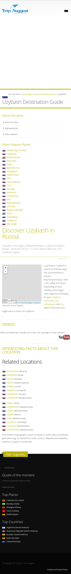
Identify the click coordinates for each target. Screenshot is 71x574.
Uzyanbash (20, 406)
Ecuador (15, 534)
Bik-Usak (12, 224)
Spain (10, 538)
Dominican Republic (20, 531)
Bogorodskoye (15, 209)
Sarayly (11, 188)
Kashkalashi (13, 157)
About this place (12, 122)
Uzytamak (19, 397)
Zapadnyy (12, 216)
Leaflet (15, 303)
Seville (10, 514)
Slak (9, 164)
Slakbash (12, 220)
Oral (9, 213)
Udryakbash (14, 181)
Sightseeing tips (12, 128)
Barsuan (11, 160)
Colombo (13, 500)
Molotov (11, 192)
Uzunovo (17, 422)
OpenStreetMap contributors (31, 303)
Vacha (14, 378)
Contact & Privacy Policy (57, 569)
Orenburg (12, 195)
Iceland (11, 541)
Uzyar (13, 403)
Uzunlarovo (20, 429)
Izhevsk (11, 206)
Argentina (15, 527)
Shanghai (11, 507)
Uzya (16, 418)
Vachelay (15, 375)
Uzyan (17, 410)
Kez (9, 199)
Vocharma (17, 371)
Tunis (10, 511)
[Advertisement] (35, 53)
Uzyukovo (16, 394)
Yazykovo (12, 171)
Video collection (12, 134)
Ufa (9, 178)
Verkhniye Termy (16, 150)
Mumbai (10, 504)
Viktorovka (13, 174)
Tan (9, 185)
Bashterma (13, 167)
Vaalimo (16, 390)
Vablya (14, 386)
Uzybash (11, 153)
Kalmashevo (14, 202)
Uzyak (14, 414)
